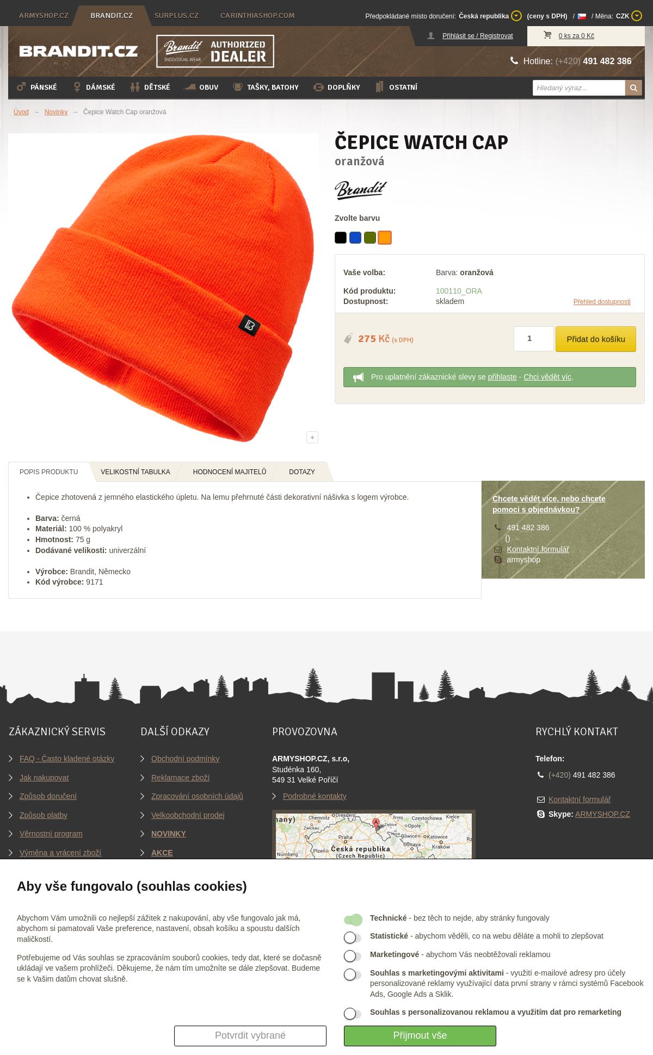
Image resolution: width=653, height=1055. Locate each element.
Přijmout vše (420, 1035)
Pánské (36, 87)
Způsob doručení (48, 796)
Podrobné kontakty (315, 796)
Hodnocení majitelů (230, 472)
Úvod (21, 112)
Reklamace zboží (180, 777)
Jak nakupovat (44, 777)
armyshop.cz (44, 15)
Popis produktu (49, 472)
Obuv (200, 87)
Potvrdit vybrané (250, 1035)
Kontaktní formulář (538, 549)
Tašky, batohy (265, 87)
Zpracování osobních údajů (197, 796)
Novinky (56, 112)
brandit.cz (111, 15)
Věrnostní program (51, 833)
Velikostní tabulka (135, 472)
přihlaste (502, 377)
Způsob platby (43, 815)
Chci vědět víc (547, 377)
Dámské (92, 87)
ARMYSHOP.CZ (602, 814)
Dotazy (302, 472)
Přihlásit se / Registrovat (477, 36)
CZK (629, 15)
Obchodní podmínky (185, 758)
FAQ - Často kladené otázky (67, 758)
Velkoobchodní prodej (188, 815)
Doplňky (336, 87)
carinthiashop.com (257, 15)
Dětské (149, 87)
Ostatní (395, 87)
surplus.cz (177, 15)
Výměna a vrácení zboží (60, 852)
